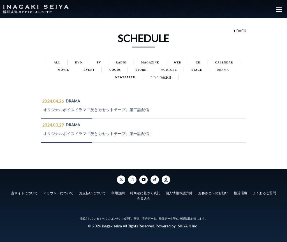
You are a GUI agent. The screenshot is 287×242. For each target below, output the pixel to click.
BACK (240, 31)
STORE (140, 69)
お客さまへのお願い (213, 193)
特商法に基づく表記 (145, 193)
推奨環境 (240, 193)
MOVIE (63, 69)
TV (99, 62)
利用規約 (118, 193)
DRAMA (223, 69)
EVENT (89, 69)
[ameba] (166, 179)
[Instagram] (132, 179)
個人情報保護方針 (179, 193)
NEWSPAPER (125, 77)
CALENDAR (224, 62)
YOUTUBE (169, 69)
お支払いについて (92, 193)
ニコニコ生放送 (161, 77)
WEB (177, 62)
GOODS (115, 69)
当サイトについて (24, 193)
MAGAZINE (150, 62)
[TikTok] (155, 179)
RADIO (121, 62)
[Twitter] (121, 179)
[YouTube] (143, 179)
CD (198, 62)
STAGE (196, 69)
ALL (57, 62)
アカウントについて (58, 193)
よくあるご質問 (264, 193)
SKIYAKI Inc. (188, 226)
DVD (78, 62)
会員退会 (143, 198)
